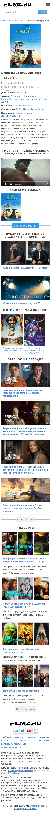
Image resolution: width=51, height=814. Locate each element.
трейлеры (6, 737)
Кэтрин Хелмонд (26, 99)
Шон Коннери (29, 96)
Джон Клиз (16, 96)
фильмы (31, 737)
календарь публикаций (14, 744)
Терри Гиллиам (22, 106)
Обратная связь (38, 806)
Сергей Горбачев (10, 773)
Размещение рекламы (25, 808)
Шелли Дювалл (9, 99)
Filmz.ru (22, 761)
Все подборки (25, 709)
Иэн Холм (41, 99)
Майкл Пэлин (23, 109)
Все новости (25, 519)
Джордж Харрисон (10, 116)
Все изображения (25, 225)
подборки (43, 741)
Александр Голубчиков (20, 770)
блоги (4, 741)
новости (19, 737)
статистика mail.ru (11, 747)
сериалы (44, 737)
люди (23, 741)
